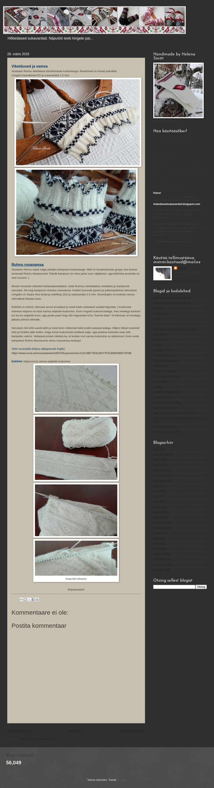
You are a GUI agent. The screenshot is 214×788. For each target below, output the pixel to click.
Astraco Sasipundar (164, 371)
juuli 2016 (159, 538)
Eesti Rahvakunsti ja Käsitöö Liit (172, 297)
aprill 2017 (159, 501)
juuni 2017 (159, 491)
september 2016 (162, 528)
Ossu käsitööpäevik (164, 426)
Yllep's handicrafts (164, 355)
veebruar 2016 (161, 554)
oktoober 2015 (161, 569)
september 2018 (162, 454)
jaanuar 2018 (161, 464)
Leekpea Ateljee (162, 397)
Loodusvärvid (161, 313)
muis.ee (158, 308)
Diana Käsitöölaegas (165, 360)
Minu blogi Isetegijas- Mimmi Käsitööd (175, 413)
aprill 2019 (159, 449)
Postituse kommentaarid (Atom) (37, 739)
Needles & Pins (162, 350)
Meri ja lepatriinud (163, 407)
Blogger (121, 779)
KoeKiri (157, 318)
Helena (182, 268)
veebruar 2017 (161, 512)
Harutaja (158, 386)
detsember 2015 (162, 559)
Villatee (157, 344)
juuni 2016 (159, 543)
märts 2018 (159, 459)
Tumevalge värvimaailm (167, 376)
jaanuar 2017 (161, 517)
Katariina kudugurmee (166, 392)
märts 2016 (159, 548)
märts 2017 (159, 507)
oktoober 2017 (161, 475)
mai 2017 (158, 496)
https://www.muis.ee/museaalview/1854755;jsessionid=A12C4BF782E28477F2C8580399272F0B (71, 353)
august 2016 (160, 533)
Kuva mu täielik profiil (186, 281)
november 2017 (162, 470)
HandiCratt (159, 334)
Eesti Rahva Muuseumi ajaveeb (172, 303)
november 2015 (162, 564)
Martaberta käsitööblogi (167, 402)
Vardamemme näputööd (167, 432)
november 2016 (162, 522)
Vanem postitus (132, 731)
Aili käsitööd (160, 365)
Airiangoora (160, 339)
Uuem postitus (19, 731)
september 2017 (162, 480)
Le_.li (156, 323)
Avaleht (75, 731)
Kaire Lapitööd (161, 381)
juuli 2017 (159, 486)
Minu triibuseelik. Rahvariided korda (174, 329)
